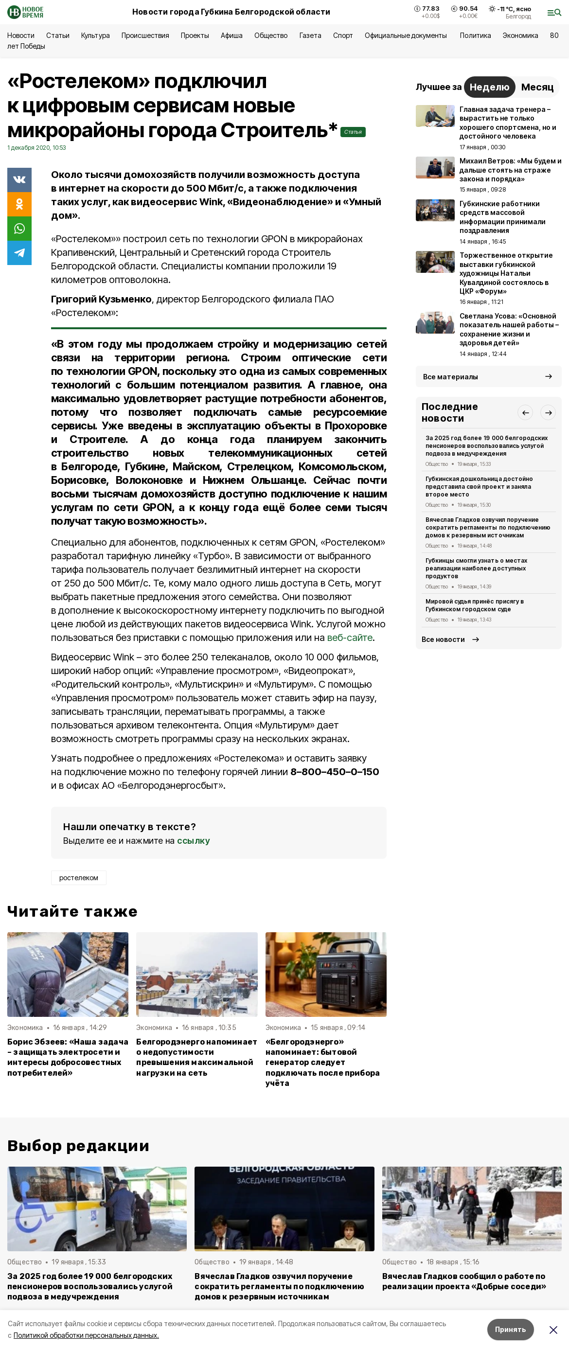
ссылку (193, 840)
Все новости (443, 639)
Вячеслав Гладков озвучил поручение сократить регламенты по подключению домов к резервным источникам (488, 527)
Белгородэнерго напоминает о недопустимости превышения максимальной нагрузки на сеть (196, 1057)
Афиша (232, 35)
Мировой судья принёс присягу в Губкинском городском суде (475, 605)
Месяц (537, 87)
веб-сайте (350, 637)
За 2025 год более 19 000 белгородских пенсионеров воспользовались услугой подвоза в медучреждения (487, 445)
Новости (21, 35)
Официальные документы (407, 35)
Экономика (520, 35)
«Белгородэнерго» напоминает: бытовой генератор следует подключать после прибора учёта (323, 1062)
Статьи (58, 35)
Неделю (490, 87)
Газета (310, 35)
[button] (525, 412)
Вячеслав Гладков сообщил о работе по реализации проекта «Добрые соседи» (464, 1281)
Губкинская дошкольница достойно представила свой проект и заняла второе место (479, 486)
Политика (475, 35)
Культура (95, 35)
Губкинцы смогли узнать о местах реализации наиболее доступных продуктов (476, 568)
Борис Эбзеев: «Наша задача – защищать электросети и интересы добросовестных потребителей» (67, 1057)
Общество (270, 35)
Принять (510, 1329)
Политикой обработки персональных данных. (86, 1335)
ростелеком (78, 877)
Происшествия (145, 35)
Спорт (343, 35)
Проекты (195, 35)
